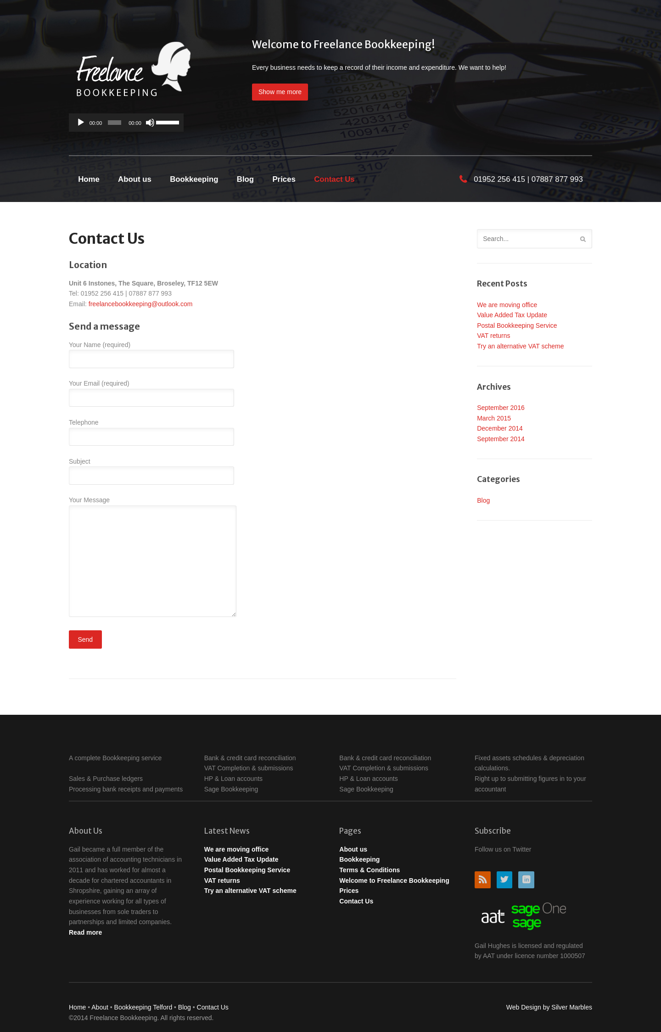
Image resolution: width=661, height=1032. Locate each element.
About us (134, 179)
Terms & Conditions (369, 870)
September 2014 (501, 439)
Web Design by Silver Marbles (549, 1007)
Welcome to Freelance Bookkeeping (394, 880)
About (100, 1007)
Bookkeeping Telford (143, 1007)
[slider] (114, 122)
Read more (85, 932)
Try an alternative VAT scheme (520, 346)
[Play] (80, 122)
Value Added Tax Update (512, 315)
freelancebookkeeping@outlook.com (141, 304)
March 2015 (494, 418)
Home (89, 179)
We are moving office (507, 304)
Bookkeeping (194, 179)
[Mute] (150, 122)
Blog (245, 179)
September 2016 (501, 407)
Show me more (280, 91)
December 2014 (500, 428)
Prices (283, 179)
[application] (126, 122)
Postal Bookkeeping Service (517, 325)
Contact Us (334, 179)
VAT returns (493, 335)
